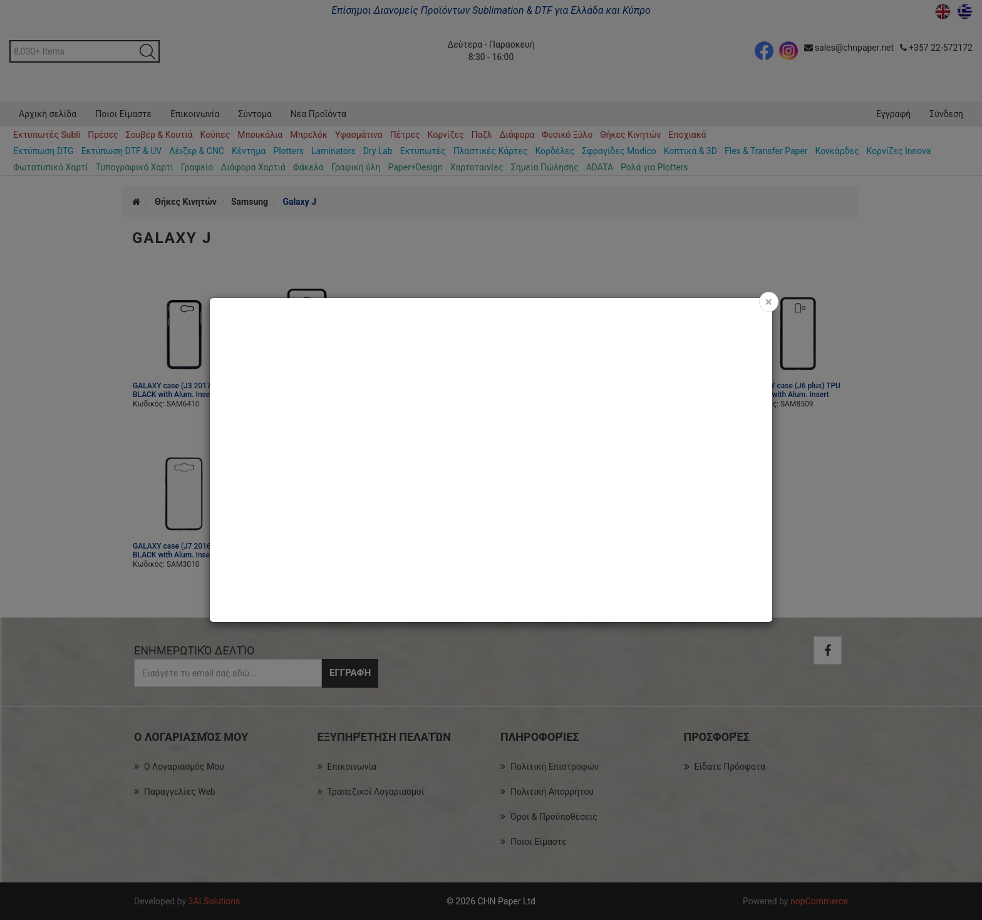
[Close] (768, 302)
